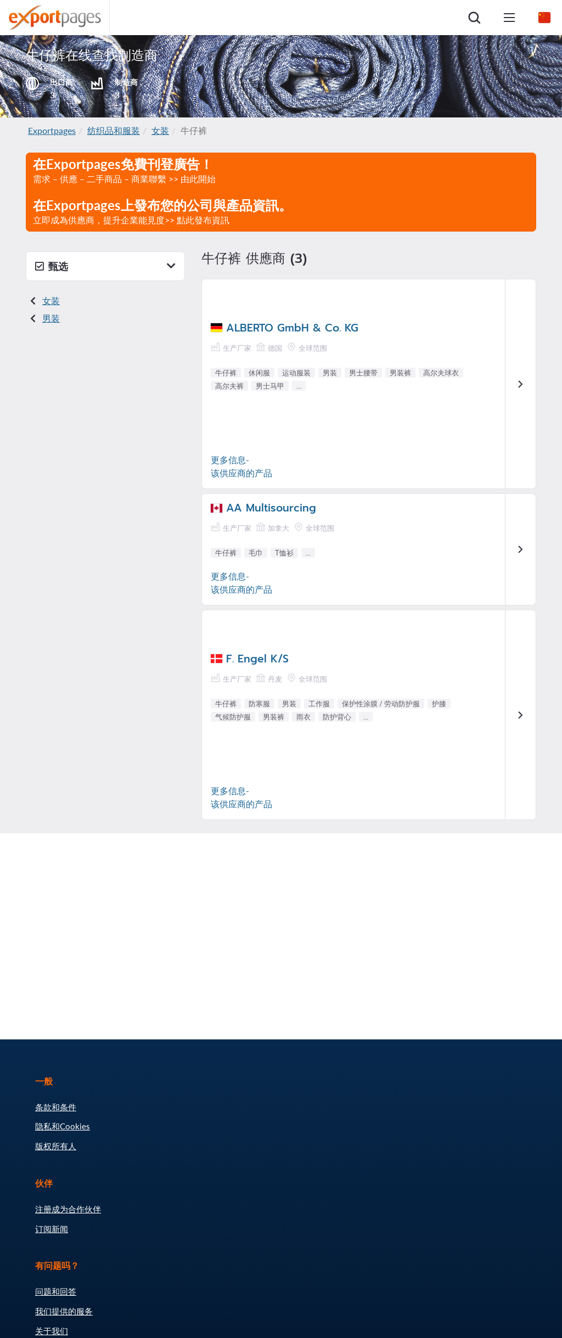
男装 (51, 318)
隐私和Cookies (62, 1126)
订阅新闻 (51, 1229)
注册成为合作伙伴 (68, 1209)
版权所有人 (55, 1146)
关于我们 (51, 1331)
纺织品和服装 (113, 130)
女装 (160, 130)
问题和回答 (55, 1291)
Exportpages (52, 130)
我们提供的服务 (64, 1311)
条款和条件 (55, 1107)
